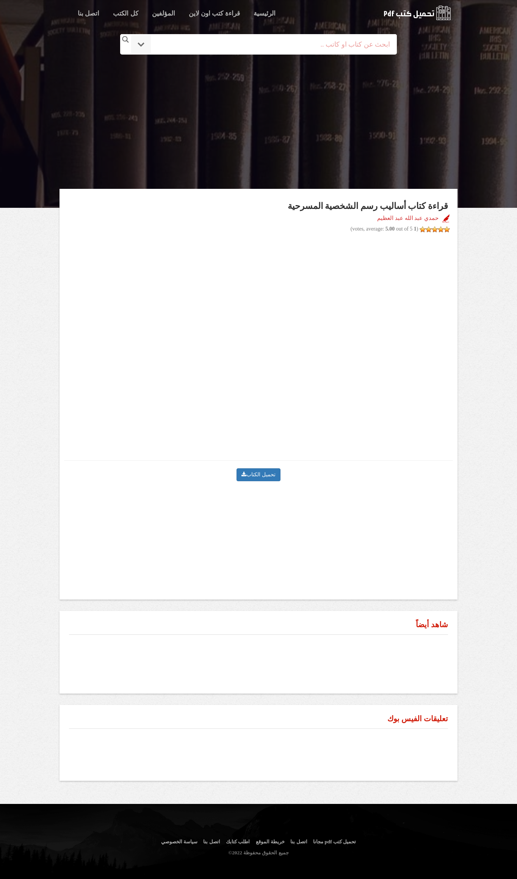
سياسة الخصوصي (179, 841)
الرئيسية (265, 13)
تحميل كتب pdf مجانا (334, 841)
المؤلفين (163, 13)
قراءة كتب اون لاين (214, 13)
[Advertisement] (258, 122)
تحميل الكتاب (258, 474)
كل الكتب (125, 13)
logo (417, 13)
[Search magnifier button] (125, 39)
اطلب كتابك (238, 841)
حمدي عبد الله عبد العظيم (408, 218)
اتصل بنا (88, 13)
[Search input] (269, 44)
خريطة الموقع (270, 841)
